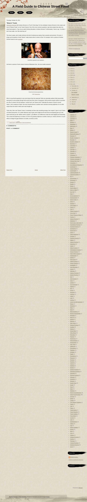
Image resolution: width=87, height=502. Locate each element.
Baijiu (71, 120)
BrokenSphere (37, 94)
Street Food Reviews (75, 394)
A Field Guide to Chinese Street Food (40, 6)
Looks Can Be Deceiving (76, 302)
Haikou (72, 240)
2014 (71, 77)
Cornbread (72, 167)
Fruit (71, 209)
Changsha (72, 145)
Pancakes (72, 334)
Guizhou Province (74, 238)
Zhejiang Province (74, 445)
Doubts (72, 184)
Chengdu (72, 151)
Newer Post (9, 170)
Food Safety (73, 205)
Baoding (72, 122)
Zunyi (71, 446)
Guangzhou (73, 228)
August (73, 99)
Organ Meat (73, 331)
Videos (71, 423)
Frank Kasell (74, 457)
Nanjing (72, 319)
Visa (71, 425)
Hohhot (72, 257)
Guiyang (72, 236)
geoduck (20, 39)
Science (72, 363)
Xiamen (72, 435)
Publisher (72, 350)
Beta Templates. (23, 496)
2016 (71, 73)
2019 (71, 68)
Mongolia (72, 315)
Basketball (72, 124)
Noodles (72, 327)
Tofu (71, 406)
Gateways (72, 221)
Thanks (72, 400)
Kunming (72, 292)
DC (71, 176)
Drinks (71, 186)
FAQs (29, 12)
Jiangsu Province (74, 273)
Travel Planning (74, 412)
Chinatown (72, 155)
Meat (71, 309)
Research (72, 358)
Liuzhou (72, 300)
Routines (72, 362)
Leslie (71, 296)
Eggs (71, 194)
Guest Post (73, 230)
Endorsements (73, 197)
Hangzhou (72, 244)
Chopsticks (73, 163)
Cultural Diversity (18, 122)
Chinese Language (74, 159)
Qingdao (72, 352)
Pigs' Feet (72, 344)
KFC (71, 288)
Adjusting (72, 116)
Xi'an (71, 433)
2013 (71, 79)
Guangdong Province (75, 224)
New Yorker (73, 323)
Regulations (73, 356)
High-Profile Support (75, 253)
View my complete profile (76, 459)
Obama (72, 329)
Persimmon (73, 338)
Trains (71, 408)
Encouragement (74, 195)
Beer (71, 128)
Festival (72, 203)
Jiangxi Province (74, 275)
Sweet (71, 398)
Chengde (72, 149)
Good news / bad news (75, 223)
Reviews (72, 360)
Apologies (72, 118)
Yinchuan (72, 441)
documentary (73, 178)
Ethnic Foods (73, 199)
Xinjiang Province (74, 437)
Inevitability (73, 265)
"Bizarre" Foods (12, 23)
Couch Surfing (73, 168)
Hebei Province (74, 248)
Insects (72, 269)
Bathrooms (72, 126)
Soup (71, 387)
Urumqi (72, 418)
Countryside (73, 170)
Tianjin (71, 404)
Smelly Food (73, 383)
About (20, 12)
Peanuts (72, 336)
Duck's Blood (73, 188)
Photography (73, 342)
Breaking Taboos (74, 141)
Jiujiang (72, 282)
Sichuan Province (74, 375)
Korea (71, 290)
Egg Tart (72, 192)
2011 (71, 84)
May (73, 104)
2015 (71, 75)
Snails (71, 385)
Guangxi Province (74, 226)
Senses (72, 367)
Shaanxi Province (74, 369)
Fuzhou (72, 217)
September (74, 97)
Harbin (71, 246)
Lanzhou (72, 294)
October (74, 90)
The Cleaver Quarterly (75, 402)
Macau (71, 304)
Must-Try (72, 317)
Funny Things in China (75, 215)
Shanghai (72, 373)
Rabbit (71, 354)
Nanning (72, 321)
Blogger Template (13, 496)
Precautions (73, 348)
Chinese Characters (75, 157)
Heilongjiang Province (75, 250)
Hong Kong (73, 259)
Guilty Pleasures (74, 234)
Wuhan (72, 429)
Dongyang (72, 180)
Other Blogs (73, 333)
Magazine (72, 306)
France (72, 207)
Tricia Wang (73, 416)
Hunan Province (74, 263)
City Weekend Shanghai (76, 165)
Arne (48, 496)
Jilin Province (73, 279)
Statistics (72, 390)
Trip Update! (74, 92)
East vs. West (73, 190)
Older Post (62, 170)
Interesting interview (11, 25)
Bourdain (72, 139)
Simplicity (72, 379)
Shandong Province (75, 371)
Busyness (72, 143)
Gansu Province (74, 219)
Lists (71, 298)
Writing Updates (74, 427)
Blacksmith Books (74, 134)
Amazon (80, 43)
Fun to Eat (72, 213)
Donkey (72, 182)
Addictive (72, 114)
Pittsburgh (72, 346)
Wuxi (71, 431)
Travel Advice (73, 410)
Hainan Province (74, 242)
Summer (72, 396)
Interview (72, 271)
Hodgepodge (73, 255)
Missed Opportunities (75, 313)
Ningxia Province (74, 325)
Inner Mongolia (73, 267)
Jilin (71, 277)
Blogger (81, 487)
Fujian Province (74, 211)
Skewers (72, 381)
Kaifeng (72, 286)
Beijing (71, 130)
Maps (71, 307)
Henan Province (74, 251)
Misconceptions (74, 311)
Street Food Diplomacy (26, 122)
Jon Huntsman (73, 284)
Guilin (71, 232)
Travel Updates (74, 414)
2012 (71, 82)
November (74, 88)
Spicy (71, 389)
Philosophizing (73, 340)
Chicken (72, 153)
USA (71, 419)
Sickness (72, 377)
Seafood (72, 365)
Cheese (72, 147)
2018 (71, 71)
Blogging (72, 136)
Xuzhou (72, 439)
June (73, 101)
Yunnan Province (74, 443)
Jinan (71, 280)
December (74, 86)
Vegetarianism (73, 421)
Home (11, 12)
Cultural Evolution (74, 174)
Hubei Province (74, 261)
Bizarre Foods (12, 122)
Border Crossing (74, 138)
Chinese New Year (74, 161)
